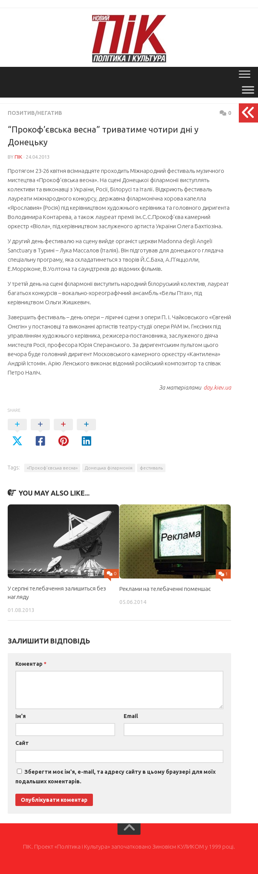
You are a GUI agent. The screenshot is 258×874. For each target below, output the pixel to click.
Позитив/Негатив (35, 113)
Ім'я (20, 716)
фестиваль (151, 467)
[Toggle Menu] (248, 89)
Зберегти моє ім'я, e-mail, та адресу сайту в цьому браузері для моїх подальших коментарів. (115, 776)
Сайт (22, 743)
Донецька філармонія (108, 467)
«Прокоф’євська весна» (52, 467)
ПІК (18, 156)
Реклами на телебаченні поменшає (165, 588)
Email (131, 716)
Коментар (30, 664)
